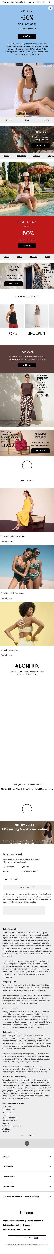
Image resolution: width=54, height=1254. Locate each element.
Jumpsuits (6, 1112)
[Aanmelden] (27, 887)
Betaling (27, 1156)
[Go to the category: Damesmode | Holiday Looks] (27, 276)
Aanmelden (27, 887)
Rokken (5, 1115)
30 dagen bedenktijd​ (37, 2)
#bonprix (27, 666)
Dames (9, 120)
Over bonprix (27, 1186)
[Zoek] (50, 8)
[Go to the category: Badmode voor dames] (27, 139)
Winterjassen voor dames (12, 1125)
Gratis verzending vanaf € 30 (14, 2)
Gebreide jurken (8, 1109)
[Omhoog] (27, 1143)
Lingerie (5, 1131)
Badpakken (21, 155)
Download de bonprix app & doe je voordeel (27, 1196)
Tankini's (36, 155)
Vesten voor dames (10, 1120)
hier (46, 899)
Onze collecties (27, 1176)
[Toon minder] (27, 1135)
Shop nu (40, 145)
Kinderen (45, 120)
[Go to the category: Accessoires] (27, 443)
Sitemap (26, 1225)
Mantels (5, 1123)
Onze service (27, 1166)
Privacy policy (30, 902)
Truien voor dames (9, 1117)
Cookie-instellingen (11, 1229)
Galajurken (6, 1106)
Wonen (47, 256)
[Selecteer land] (27, 1237)
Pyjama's (6, 1128)
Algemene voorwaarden (13, 1221)
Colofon (27, 1229)
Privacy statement (11, 1225)
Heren (27, 120)
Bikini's (6, 155)
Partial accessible (35, 1221)
